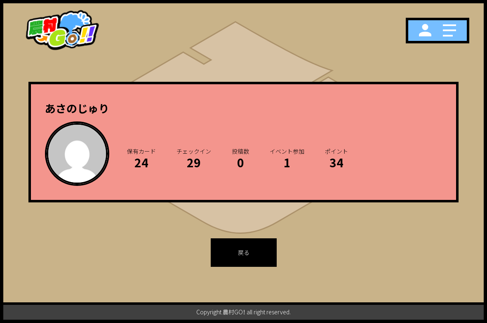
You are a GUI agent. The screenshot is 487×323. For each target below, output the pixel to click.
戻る (243, 252)
